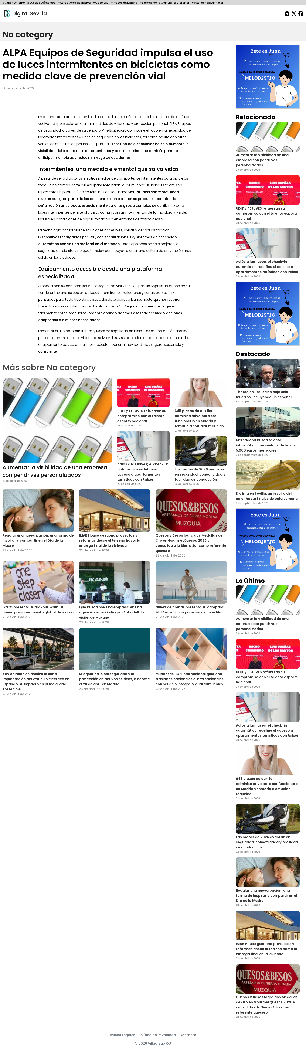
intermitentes (67, 137)
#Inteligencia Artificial (207, 3)
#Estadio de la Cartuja (155, 3)
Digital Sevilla (25, 13)
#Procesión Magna (123, 3)
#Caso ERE (100, 3)
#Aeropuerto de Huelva (74, 3)
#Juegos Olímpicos (41, 3)
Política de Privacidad (157, 1035)
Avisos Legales (122, 1035)
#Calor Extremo (13, 3)
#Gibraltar (181, 3)
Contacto (187, 1035)
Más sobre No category (49, 367)
